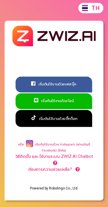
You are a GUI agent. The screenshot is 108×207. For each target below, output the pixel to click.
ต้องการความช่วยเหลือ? (54, 169)
